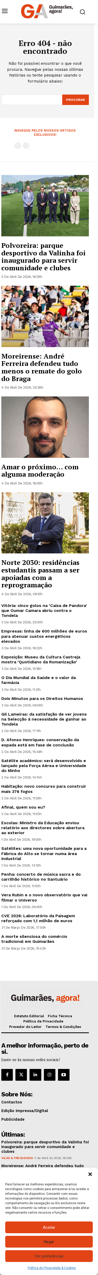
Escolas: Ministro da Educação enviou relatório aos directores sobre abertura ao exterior (42, 827)
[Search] (75, 100)
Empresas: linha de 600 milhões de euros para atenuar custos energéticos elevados (44, 636)
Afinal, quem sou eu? (23, 807)
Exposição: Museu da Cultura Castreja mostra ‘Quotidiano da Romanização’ (40, 659)
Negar (49, 1241)
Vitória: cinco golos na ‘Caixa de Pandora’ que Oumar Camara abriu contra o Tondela (44, 610)
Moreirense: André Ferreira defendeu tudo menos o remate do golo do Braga (41, 367)
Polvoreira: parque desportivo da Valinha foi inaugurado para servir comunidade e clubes (43, 256)
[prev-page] (17, 145)
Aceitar (49, 1227)
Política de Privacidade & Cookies (52, 1268)
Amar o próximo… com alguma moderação (40, 470)
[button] (90, 1174)
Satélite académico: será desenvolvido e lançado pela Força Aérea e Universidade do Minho (43, 765)
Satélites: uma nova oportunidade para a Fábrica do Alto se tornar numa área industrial (44, 853)
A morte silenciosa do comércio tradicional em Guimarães (34, 939)
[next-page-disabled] (26, 145)
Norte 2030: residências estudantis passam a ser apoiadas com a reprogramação (40, 573)
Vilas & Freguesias (17, 1158)
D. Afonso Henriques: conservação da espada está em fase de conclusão (40, 742)
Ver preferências (49, 1256)
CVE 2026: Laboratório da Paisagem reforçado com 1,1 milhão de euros (38, 918)
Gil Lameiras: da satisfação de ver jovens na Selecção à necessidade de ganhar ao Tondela (44, 719)
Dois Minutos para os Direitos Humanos (42, 698)
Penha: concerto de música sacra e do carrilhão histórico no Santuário (41, 877)
